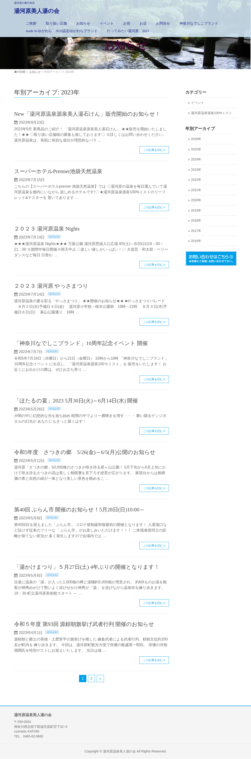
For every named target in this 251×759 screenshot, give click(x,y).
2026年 (196, 139)
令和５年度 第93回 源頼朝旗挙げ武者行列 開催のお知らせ (84, 624)
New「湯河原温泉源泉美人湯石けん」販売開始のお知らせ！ (87, 114)
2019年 (196, 210)
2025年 (196, 149)
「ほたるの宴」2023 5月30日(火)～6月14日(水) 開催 (76, 401)
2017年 (196, 231)
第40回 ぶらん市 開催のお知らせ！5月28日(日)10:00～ (79, 510)
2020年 (196, 200)
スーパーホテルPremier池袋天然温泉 (58, 171)
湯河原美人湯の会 (36, 11)
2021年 (196, 190)
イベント (54, 236)
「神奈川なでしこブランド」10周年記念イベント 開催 (81, 343)
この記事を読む (153, 150)
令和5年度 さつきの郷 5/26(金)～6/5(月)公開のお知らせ (85, 452)
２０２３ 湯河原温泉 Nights (47, 229)
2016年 (196, 241)
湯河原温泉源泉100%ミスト (211, 113)
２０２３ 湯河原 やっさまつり (51, 286)
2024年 (196, 159)
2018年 (196, 220)
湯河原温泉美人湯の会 (119, 751)
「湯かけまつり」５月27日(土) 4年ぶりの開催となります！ (87, 567)
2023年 (196, 169)
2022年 (196, 180)
